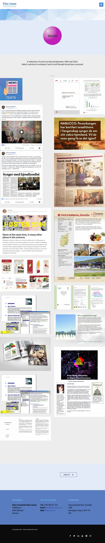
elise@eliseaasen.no (54, 508)
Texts (52, 76)
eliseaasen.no (50, 510)
